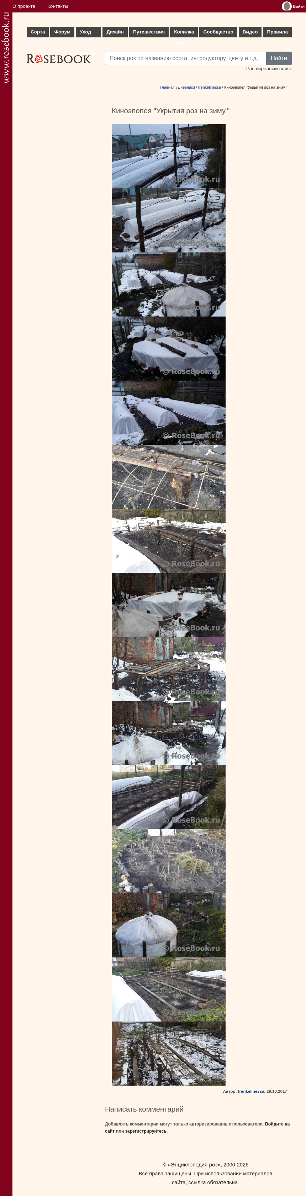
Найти (279, 58)
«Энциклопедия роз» (194, 1164)
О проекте (23, 6)
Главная (167, 87)
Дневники (186, 87)
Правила (277, 32)
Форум (62, 32)
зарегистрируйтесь (146, 1131)
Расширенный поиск (269, 68)
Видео (250, 32)
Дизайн (115, 32)
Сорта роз (38, 33)
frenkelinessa (209, 87)
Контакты (57, 6)
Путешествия (149, 32)
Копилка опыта (184, 33)
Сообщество (218, 32)
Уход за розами (88, 33)
